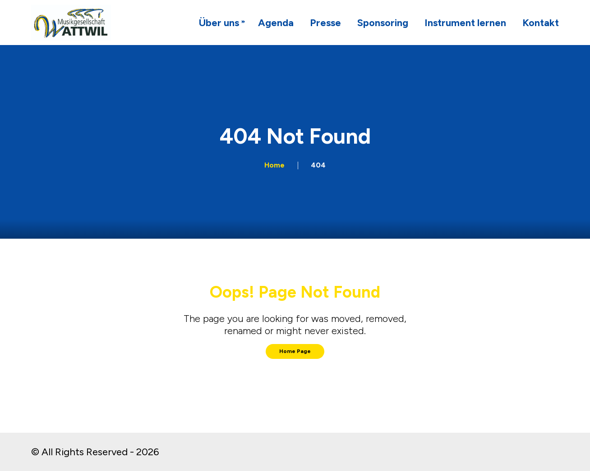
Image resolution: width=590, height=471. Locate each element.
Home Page (295, 351)
